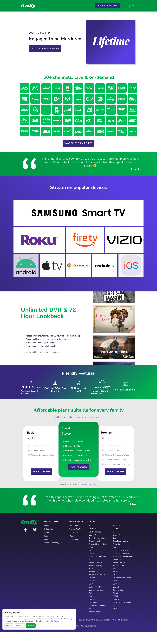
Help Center (48, 529)
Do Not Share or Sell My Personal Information (92, 620)
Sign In (130, 5)
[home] (29, 6)
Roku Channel (74, 526)
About (46, 526)
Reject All (9, 625)
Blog (46, 539)
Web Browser (74, 539)
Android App (73, 532)
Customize (19, 625)
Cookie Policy (53, 621)
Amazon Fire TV (75, 529)
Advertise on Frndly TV (53, 543)
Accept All (30, 625)
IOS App (72, 536)
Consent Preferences (120, 620)
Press (46, 536)
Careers (47, 532)
